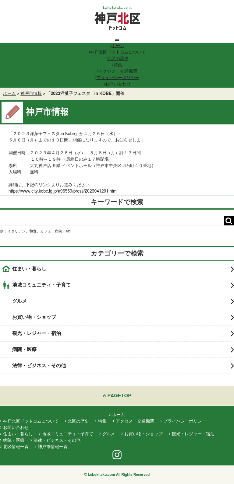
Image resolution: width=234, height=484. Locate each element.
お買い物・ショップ (123, 317)
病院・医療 (123, 349)
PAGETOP (117, 395)
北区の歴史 (117, 59)
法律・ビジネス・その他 (123, 366)
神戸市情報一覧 (51, 447)
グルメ (123, 301)
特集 (117, 65)
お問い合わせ (117, 84)
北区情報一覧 (14, 447)
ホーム (117, 46)
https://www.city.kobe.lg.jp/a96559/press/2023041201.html (63, 191)
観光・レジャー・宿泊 (123, 333)
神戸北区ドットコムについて (117, 52)
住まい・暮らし (123, 269)
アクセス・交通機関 (117, 71)
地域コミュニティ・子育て (123, 285)
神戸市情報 (31, 94)
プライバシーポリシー (117, 78)
